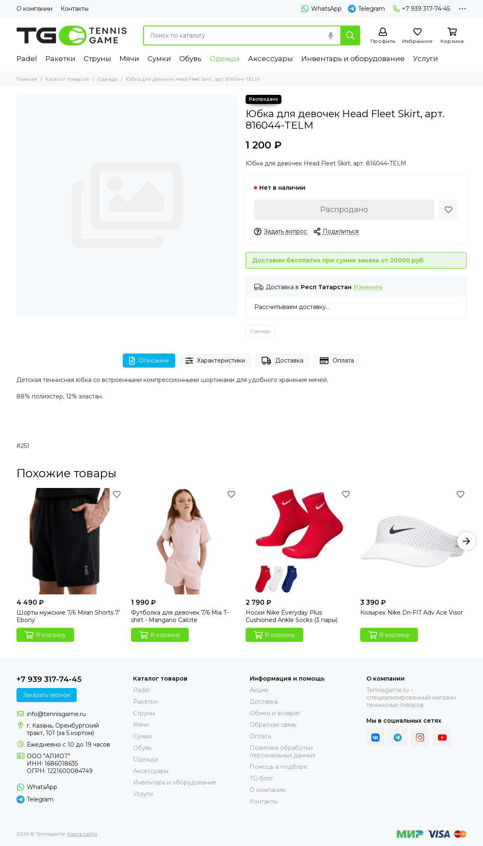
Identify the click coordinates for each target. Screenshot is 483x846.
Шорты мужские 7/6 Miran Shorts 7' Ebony (68, 616)
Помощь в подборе (278, 767)
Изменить (368, 287)
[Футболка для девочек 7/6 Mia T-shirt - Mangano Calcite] (184, 541)
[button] (466, 541)
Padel (26, 58)
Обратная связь (273, 724)
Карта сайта (82, 834)
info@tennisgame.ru (56, 714)
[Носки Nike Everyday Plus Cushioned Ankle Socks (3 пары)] (299, 541)
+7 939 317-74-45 (421, 8)
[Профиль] (382, 36)
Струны (97, 58)
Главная (26, 79)
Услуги (425, 58)
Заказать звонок (46, 695)
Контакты (75, 8)
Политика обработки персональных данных (282, 751)
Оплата (337, 361)
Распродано (344, 209)
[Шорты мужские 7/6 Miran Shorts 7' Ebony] (69, 541)
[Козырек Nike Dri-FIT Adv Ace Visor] (413, 541)
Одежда (225, 58)
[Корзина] (452, 36)
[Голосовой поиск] (331, 35)
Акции (259, 690)
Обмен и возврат (275, 713)
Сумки (159, 58)
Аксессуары (270, 58)
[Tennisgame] (71, 35)
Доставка (282, 361)
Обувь (190, 58)
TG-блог (261, 778)
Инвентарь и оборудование (353, 58)
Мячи (129, 58)
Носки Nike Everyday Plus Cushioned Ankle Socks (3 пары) (292, 616)
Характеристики (215, 361)
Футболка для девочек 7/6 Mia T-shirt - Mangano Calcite (180, 616)
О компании (34, 8)
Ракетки (60, 58)
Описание (149, 361)
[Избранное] (417, 36)
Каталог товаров (67, 79)
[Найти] (350, 35)
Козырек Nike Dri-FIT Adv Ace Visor (411, 612)
